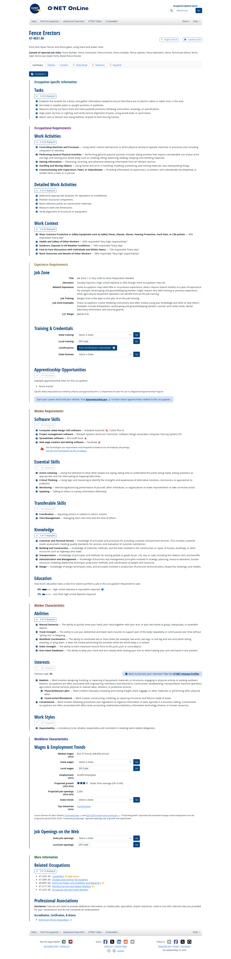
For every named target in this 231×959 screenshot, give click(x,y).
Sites (195, 21)
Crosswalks (111, 21)
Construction (84, 806)
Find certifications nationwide (97, 347)
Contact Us (64, 946)
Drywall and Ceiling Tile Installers (70, 879)
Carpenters (58, 876)
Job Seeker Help (51, 946)
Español (115, 65)
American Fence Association (54, 919)
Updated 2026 (192, 39)
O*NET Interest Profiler (186, 673)
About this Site (164, 946)
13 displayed (46, 535)
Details (51, 65)
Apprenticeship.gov (96, 399)
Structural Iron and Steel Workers (70, 889)
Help (33, 21)
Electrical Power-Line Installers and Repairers (76, 882)
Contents (37, 74)
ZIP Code (83, 341)
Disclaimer (186, 946)
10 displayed (46, 871)
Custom (64, 65)
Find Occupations (49, 21)
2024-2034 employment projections (102, 815)
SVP (64, 314)
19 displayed (46, 619)
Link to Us (108, 946)
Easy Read (80, 65)
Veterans (98, 65)
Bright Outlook (169, 39)
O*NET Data (94, 21)
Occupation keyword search (185, 6)
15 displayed (46, 190)
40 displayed (46, 229)
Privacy (176, 946)
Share (185, 21)
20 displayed (46, 96)
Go (198, 10)
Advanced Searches (73, 21)
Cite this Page (121, 946)
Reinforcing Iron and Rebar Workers (71, 886)
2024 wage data (72, 815)
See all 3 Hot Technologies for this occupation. (66, 450)
